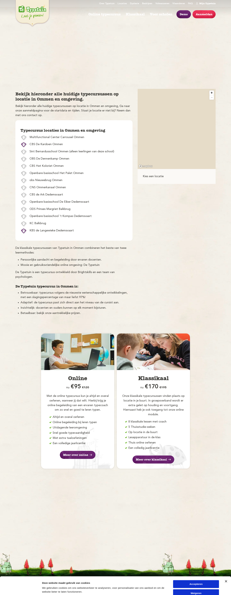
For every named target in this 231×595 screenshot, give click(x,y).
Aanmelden (204, 14)
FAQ (190, 3)
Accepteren (196, 572)
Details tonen (49, 588)
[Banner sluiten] (226, 569)
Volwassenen (162, 3)
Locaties (122, 3)
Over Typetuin (107, 3)
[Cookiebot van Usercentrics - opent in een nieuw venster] (21, 588)
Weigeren (196, 581)
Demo (184, 14)
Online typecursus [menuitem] (104, 14)
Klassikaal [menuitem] (135, 14)
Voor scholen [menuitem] (161, 14)
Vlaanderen (178, 3)
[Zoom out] (211, 97)
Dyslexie (134, 3)
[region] (177, 129)
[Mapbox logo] (146, 166)
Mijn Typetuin (206, 3)
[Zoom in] (211, 92)
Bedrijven (147, 3)
